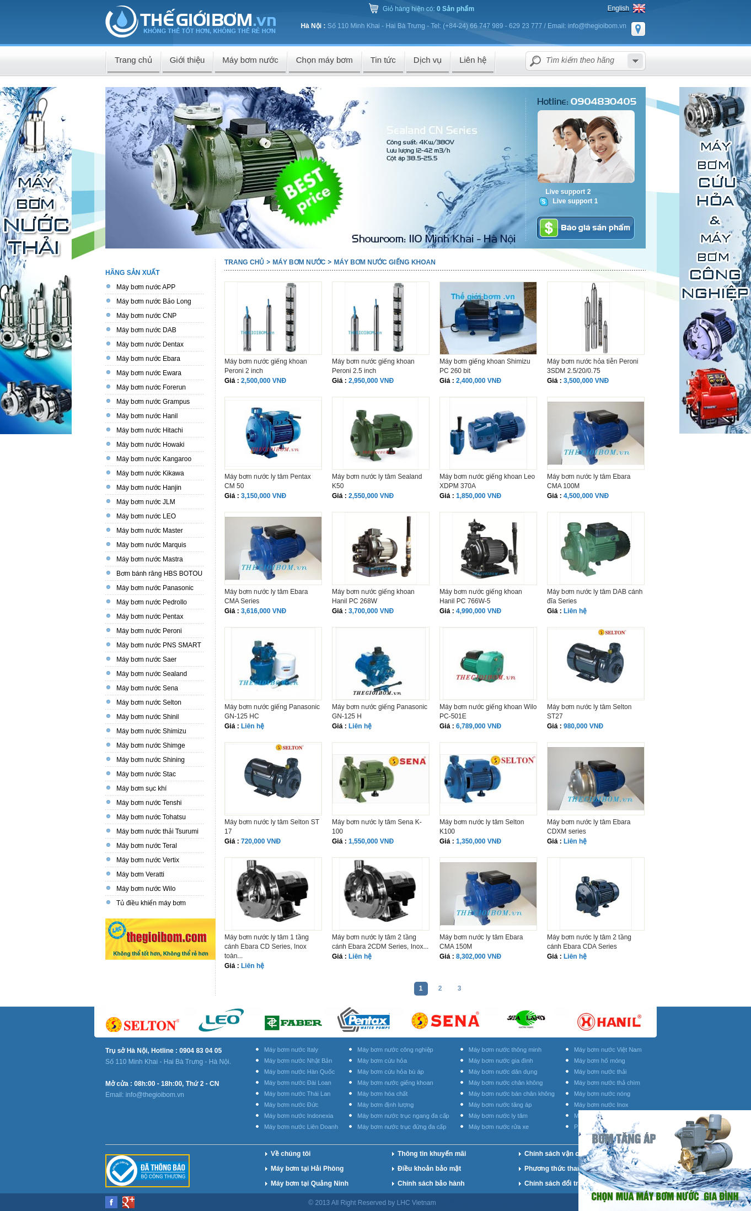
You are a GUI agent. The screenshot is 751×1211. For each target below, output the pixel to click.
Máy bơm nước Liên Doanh (301, 1126)
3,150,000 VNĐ (263, 496)
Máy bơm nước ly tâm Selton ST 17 (271, 826)
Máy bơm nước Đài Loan (297, 1082)
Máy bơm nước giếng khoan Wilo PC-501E (488, 711)
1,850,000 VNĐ (478, 496)
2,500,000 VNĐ (263, 381)
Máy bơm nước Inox (601, 1104)
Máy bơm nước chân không (506, 1082)
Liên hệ (575, 611)
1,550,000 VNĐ (371, 841)
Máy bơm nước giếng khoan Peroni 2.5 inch (373, 366)
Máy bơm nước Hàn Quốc (299, 1071)
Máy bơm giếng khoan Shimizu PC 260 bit (484, 366)
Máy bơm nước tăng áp (500, 1104)
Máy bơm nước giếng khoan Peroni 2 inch (265, 366)
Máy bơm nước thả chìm (607, 1082)
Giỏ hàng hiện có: (428, 9)
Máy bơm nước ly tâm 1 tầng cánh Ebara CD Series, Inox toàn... (266, 946)
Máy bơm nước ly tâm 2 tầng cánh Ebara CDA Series (589, 941)
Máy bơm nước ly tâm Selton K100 (481, 826)
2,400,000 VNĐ (478, 381)
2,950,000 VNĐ (371, 381)
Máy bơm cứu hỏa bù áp (390, 1071)
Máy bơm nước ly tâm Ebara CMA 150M (481, 941)
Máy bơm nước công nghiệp (395, 1049)
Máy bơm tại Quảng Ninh (309, 1183)
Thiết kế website (467, 1203)
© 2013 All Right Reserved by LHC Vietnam (373, 1203)
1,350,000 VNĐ (478, 841)
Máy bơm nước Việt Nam (608, 1049)
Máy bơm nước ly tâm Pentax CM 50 (267, 481)
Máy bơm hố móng (599, 1060)
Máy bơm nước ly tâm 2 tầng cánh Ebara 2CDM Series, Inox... (380, 941)
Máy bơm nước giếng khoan (384, 262)
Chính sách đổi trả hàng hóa (568, 1183)
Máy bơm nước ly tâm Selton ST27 (589, 711)
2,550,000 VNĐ (371, 496)
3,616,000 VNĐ (263, 611)
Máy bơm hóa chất (382, 1093)
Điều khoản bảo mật (429, 1168)
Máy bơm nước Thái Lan (297, 1093)
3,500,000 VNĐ (586, 381)
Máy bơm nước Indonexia (299, 1115)
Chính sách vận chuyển (561, 1154)
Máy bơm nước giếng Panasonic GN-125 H (379, 711)
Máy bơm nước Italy (291, 1049)
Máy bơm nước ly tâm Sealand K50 (377, 481)
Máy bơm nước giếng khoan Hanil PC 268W (373, 596)
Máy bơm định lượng (385, 1104)
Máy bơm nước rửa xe (499, 1126)
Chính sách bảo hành (431, 1183)
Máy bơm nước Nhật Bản (298, 1060)
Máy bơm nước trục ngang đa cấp (403, 1115)
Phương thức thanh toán (562, 1168)
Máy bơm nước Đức (291, 1104)
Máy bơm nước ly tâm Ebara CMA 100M (588, 481)
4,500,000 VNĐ (586, 496)
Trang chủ (244, 262)
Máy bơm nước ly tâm (498, 1115)
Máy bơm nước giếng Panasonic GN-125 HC (272, 711)
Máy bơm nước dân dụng (503, 1071)
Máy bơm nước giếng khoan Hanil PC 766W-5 (480, 596)
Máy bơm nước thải (600, 1071)
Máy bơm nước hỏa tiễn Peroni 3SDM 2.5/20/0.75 (592, 366)
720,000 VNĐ (261, 841)
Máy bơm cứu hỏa (382, 1060)
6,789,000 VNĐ (478, 726)
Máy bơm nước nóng (602, 1093)
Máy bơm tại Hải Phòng (307, 1168)
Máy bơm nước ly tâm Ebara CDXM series (588, 826)
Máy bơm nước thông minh (505, 1049)
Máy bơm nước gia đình (501, 1060)
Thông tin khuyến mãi (432, 1154)
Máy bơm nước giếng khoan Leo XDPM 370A (487, 481)
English (618, 8)
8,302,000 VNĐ (478, 956)
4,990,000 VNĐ (478, 611)
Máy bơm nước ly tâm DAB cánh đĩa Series (594, 596)
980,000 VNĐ (583, 726)
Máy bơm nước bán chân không (512, 1093)
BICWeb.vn (520, 1203)
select (635, 60)
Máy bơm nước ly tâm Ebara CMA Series (266, 596)
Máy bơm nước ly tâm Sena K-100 (377, 826)
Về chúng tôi (290, 1154)
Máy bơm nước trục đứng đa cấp (401, 1126)
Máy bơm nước (298, 262)
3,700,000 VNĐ (371, 611)
